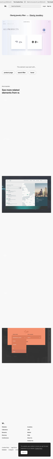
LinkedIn (17, 449)
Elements (4, 432)
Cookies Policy (5, 447)
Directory (4, 435)
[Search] (26, 115)
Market (29, 432)
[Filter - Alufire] (26, 345)
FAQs (28, 435)
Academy (29, 427)
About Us (29, 438)
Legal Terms (14, 447)
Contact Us (30, 440)
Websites (4, 427)
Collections (5, 429)
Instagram (11, 449)
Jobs (28, 429)
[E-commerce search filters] (26, 383)
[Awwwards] (5, 6)
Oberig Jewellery (36, 15)
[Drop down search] (26, 270)
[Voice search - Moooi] (26, 308)
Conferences (5, 438)
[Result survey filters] (26, 232)
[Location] (26, 194)
